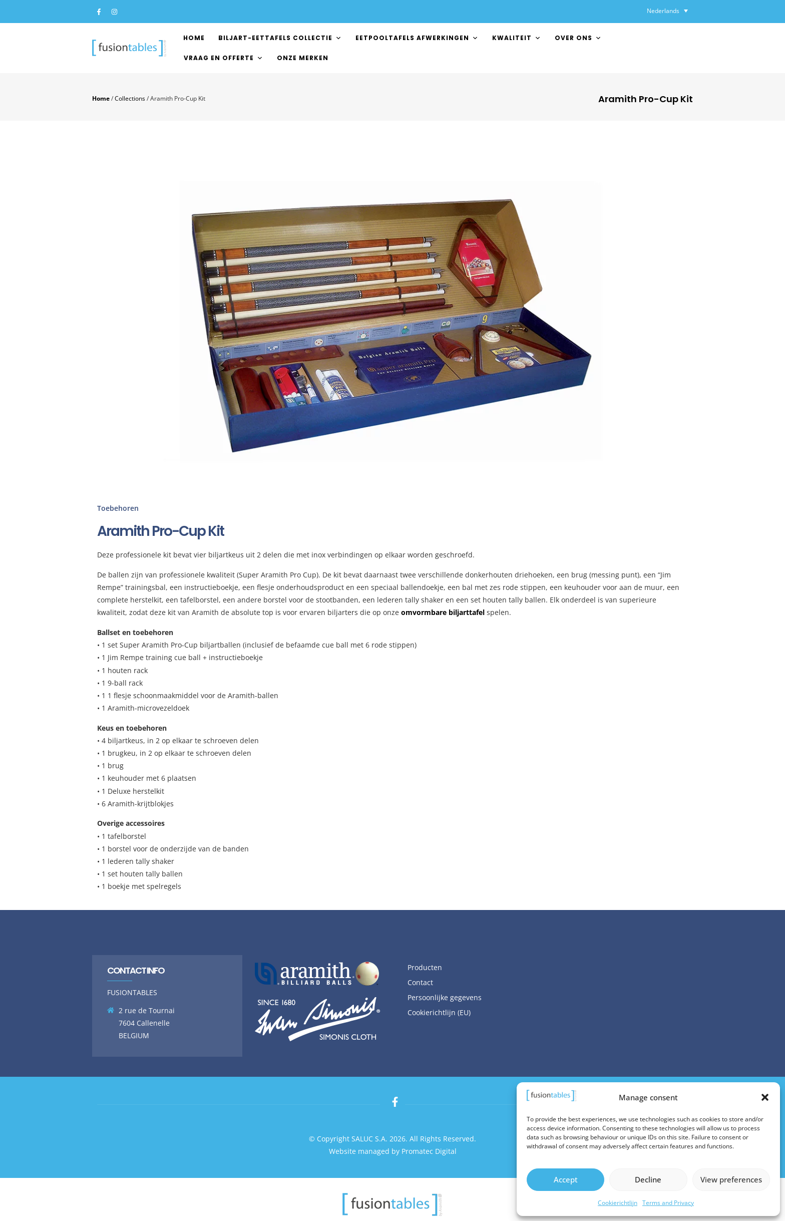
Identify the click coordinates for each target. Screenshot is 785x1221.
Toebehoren (118, 508)
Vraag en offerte (223, 58)
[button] (765, 1097)
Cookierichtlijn (617, 1202)
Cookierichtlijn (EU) (439, 1012)
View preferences (731, 1179)
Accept (566, 1179)
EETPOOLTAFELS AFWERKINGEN (417, 38)
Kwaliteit (516, 38)
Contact (420, 982)
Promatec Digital (429, 1151)
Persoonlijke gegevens (445, 997)
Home (194, 38)
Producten (425, 967)
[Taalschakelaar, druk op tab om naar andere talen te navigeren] (667, 11)
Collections (130, 98)
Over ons (578, 38)
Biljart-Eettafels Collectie (280, 38)
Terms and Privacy (668, 1202)
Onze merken (302, 58)
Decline (648, 1179)
